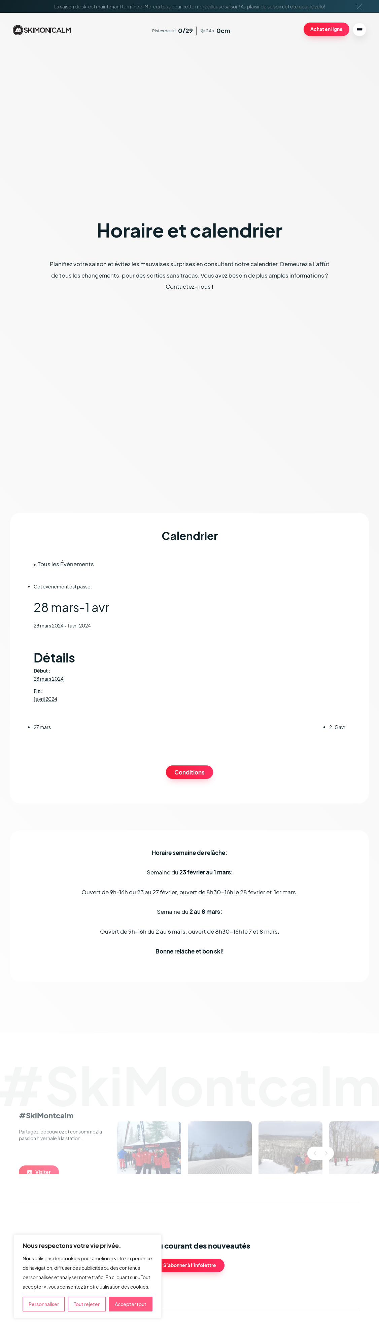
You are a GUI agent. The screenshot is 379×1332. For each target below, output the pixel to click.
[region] (87, 1276)
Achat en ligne (326, 29)
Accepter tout (130, 1304)
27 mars (42, 727)
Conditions (189, 772)
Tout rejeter (87, 1304)
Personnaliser (44, 1304)
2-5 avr (337, 727)
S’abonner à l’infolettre (189, 1265)
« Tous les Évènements (64, 564)
